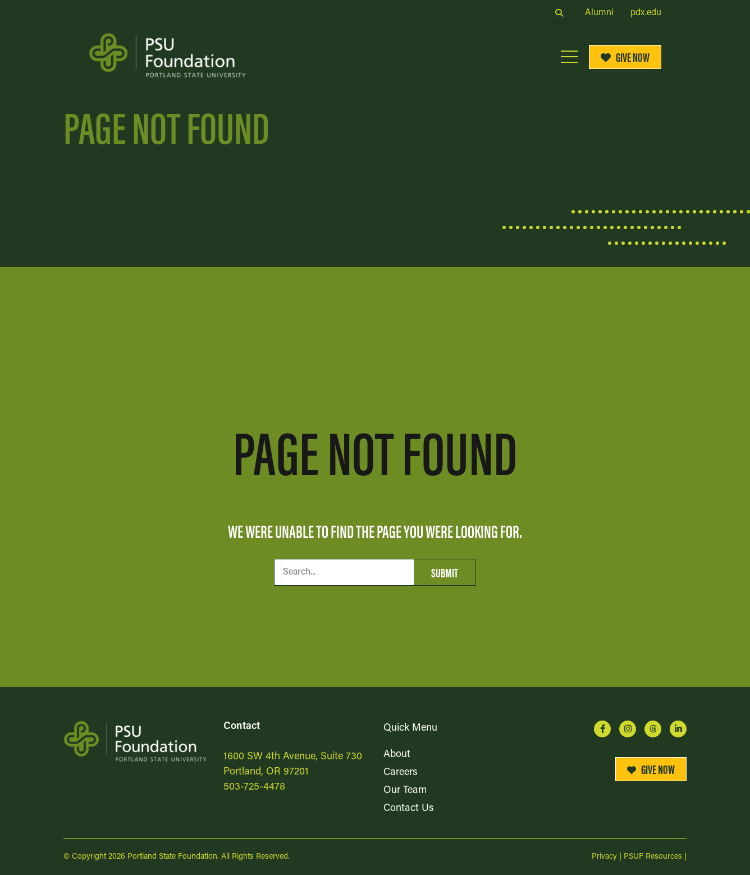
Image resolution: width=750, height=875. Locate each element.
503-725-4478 (254, 787)
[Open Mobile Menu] (569, 56)
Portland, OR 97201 (266, 772)
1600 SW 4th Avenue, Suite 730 (292, 756)
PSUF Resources (653, 857)
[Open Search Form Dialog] (559, 13)
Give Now (625, 56)
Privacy (604, 857)
